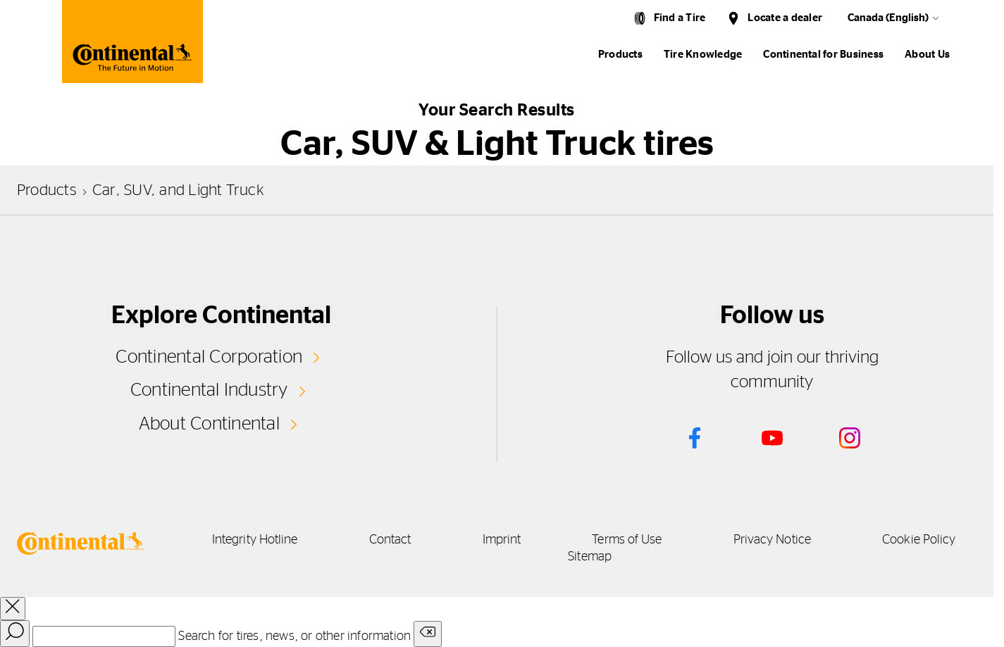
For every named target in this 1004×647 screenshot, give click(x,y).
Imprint (502, 540)
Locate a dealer (785, 18)
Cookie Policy (918, 540)
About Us (927, 54)
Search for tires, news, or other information (294, 636)
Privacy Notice (772, 540)
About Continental (209, 424)
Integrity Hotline (255, 540)
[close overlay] (12, 608)
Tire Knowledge (703, 54)
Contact (390, 540)
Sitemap (590, 557)
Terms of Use (627, 540)
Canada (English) (888, 18)
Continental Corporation (209, 357)
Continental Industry (209, 390)
